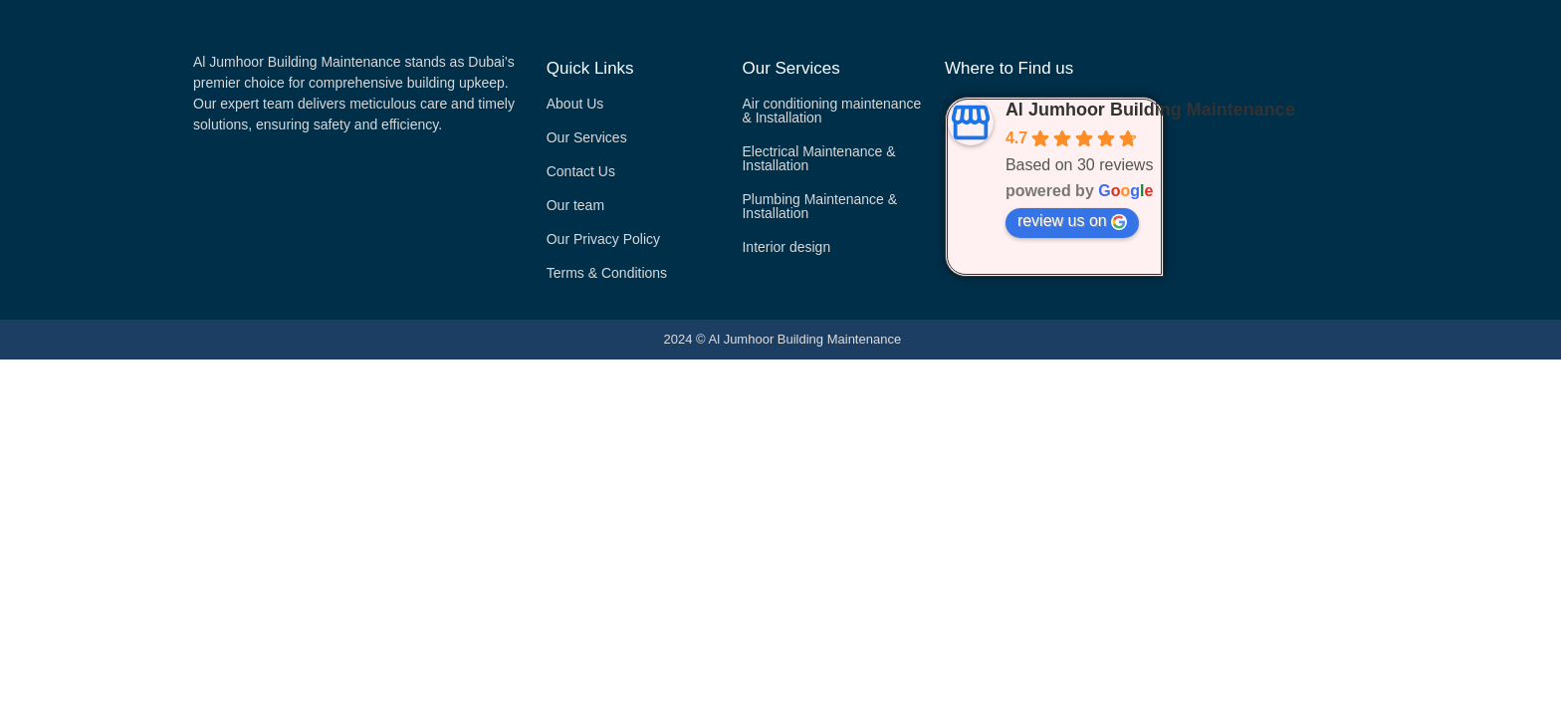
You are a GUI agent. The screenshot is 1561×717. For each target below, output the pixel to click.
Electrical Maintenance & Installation (818, 158)
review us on (1072, 221)
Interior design (786, 247)
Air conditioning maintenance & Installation (831, 110)
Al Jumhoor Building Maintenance (1150, 110)
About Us (575, 104)
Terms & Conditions (607, 273)
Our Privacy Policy (603, 239)
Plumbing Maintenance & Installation (819, 206)
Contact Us (581, 171)
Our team (575, 205)
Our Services (587, 137)
